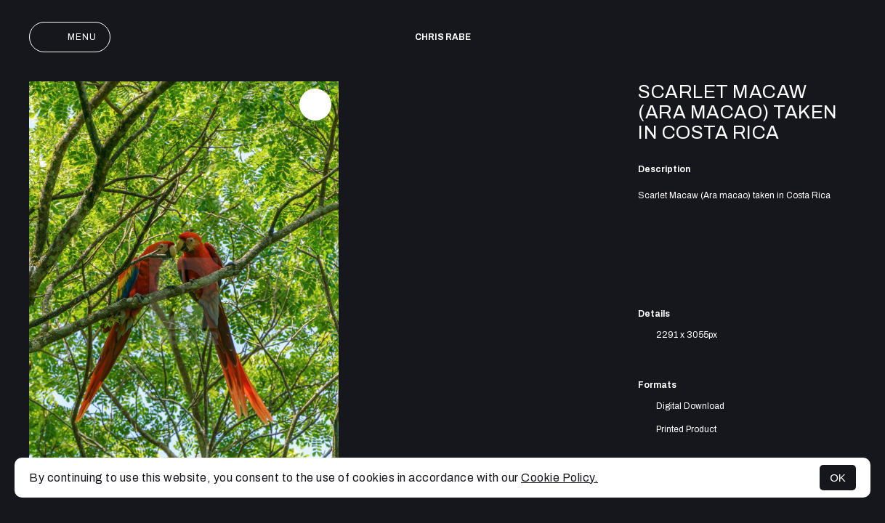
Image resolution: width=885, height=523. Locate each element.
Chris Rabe (443, 37)
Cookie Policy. (559, 477)
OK (838, 477)
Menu (70, 37)
